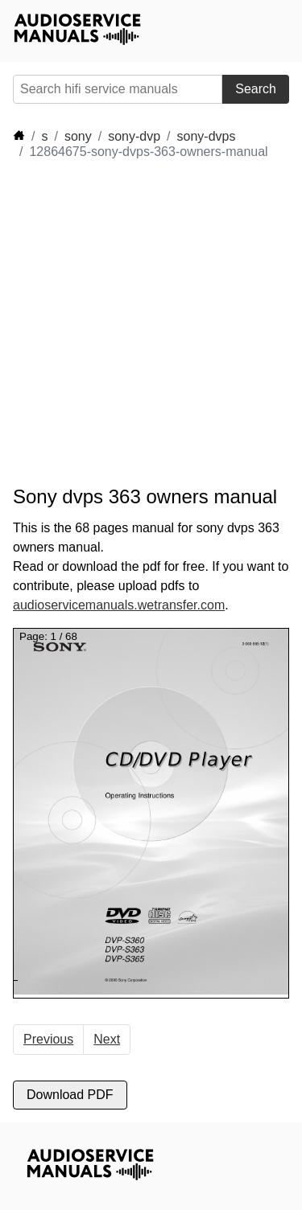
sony (78, 136)
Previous (48, 1039)
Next (106, 1039)
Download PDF (70, 1094)
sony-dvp (134, 136)
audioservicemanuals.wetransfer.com (119, 605)
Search (255, 89)
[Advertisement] (151, 323)
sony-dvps (206, 136)
